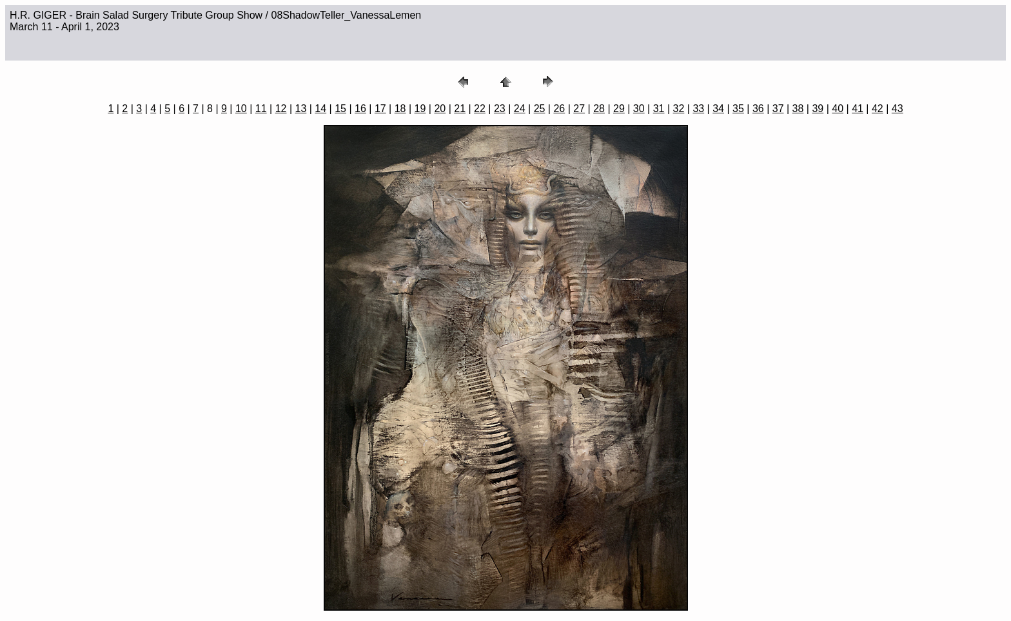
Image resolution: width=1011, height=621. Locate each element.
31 (659, 108)
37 (778, 108)
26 (559, 108)
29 (619, 108)
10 (241, 108)
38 (798, 108)
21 (460, 108)
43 (897, 108)
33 (698, 108)
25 (539, 108)
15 (340, 108)
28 (599, 108)
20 (440, 108)
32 (679, 108)
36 (758, 108)
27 (579, 108)
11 (261, 108)
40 (837, 108)
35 (738, 108)
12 (281, 108)
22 (480, 108)
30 (639, 108)
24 (519, 108)
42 (877, 108)
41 (857, 108)
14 (320, 108)
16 (360, 108)
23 (499, 108)
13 (301, 108)
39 (817, 108)
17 (380, 108)
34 (718, 108)
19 (420, 108)
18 (400, 108)
